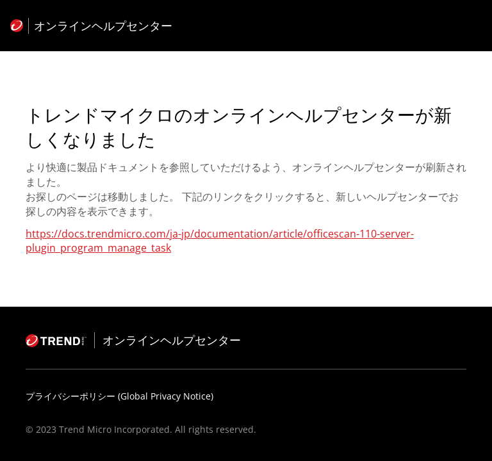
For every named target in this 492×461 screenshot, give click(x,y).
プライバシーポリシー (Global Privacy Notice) (119, 396)
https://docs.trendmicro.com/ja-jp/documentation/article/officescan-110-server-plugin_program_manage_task (220, 241)
